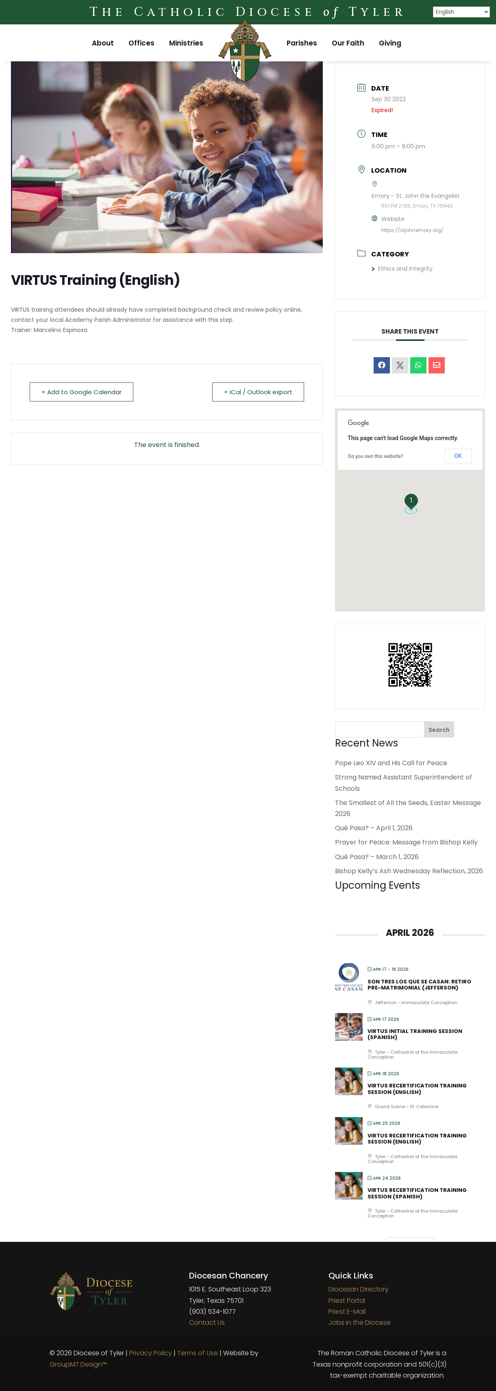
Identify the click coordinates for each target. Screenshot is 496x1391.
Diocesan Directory (358, 1289)
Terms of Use (197, 1353)
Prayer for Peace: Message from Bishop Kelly (406, 842)
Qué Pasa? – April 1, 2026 (374, 828)
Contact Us (207, 1322)
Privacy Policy (150, 1353)
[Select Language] (461, 12)
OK (458, 456)
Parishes (302, 43)
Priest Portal (346, 1300)
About (103, 43)
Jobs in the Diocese (359, 1322)
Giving (390, 43)
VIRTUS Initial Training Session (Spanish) (415, 1034)
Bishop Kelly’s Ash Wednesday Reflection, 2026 (409, 871)
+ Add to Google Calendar (81, 392)
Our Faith (348, 43)
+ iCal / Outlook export (258, 392)
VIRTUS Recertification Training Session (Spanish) (417, 1193)
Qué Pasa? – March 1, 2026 (377, 857)
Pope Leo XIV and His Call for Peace (391, 763)
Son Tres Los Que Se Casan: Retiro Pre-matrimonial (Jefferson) (419, 985)
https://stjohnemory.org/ (412, 230)
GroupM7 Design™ (78, 1364)
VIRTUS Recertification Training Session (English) (417, 1089)
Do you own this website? (375, 456)
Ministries (186, 43)
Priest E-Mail (346, 1311)
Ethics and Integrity (402, 269)
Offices (141, 43)
